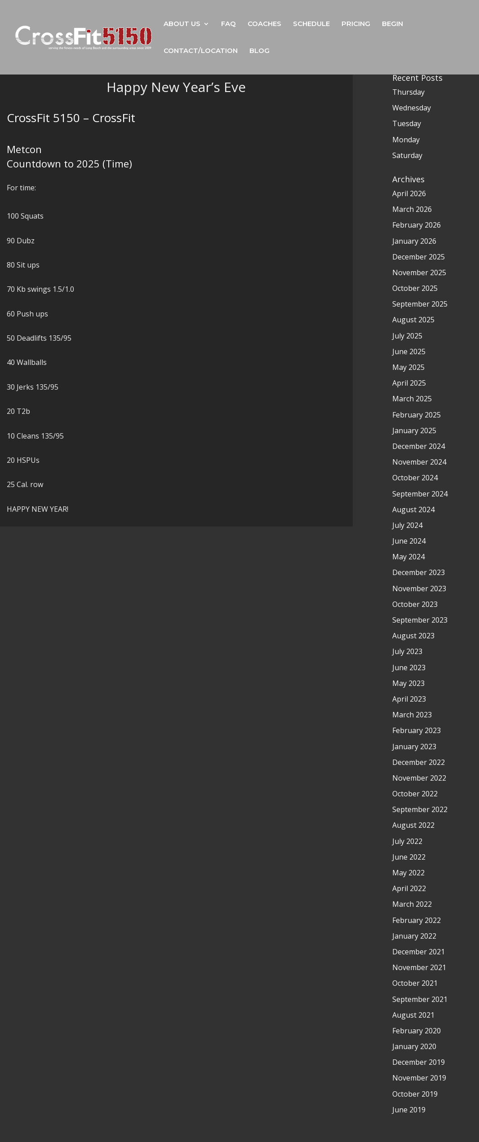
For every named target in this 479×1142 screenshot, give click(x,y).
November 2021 (419, 967)
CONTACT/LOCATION (201, 51)
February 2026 (416, 225)
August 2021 (413, 1015)
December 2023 (418, 572)
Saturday (407, 155)
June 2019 (409, 1110)
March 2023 (412, 715)
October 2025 (415, 288)
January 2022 (414, 936)
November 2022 (419, 778)
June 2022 (409, 857)
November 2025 (419, 272)
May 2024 (408, 557)
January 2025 (414, 430)
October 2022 (415, 794)
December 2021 (418, 952)
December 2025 (418, 257)
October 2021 (415, 983)
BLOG (259, 51)
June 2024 (409, 541)
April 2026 (409, 193)
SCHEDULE (311, 24)
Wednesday (411, 108)
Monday (406, 140)
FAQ (228, 24)
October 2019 (415, 1094)
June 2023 (409, 667)
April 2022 (409, 888)
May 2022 (408, 873)
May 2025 (408, 367)
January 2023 (414, 746)
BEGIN (392, 24)
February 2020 (416, 1031)
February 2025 (416, 415)
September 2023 (420, 620)
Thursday (408, 92)
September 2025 (420, 304)
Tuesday (406, 123)
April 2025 (409, 383)
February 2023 (416, 730)
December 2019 (418, 1062)
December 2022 (418, 762)
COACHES (264, 24)
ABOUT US (182, 24)
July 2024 (407, 525)
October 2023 (415, 604)
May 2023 (408, 683)
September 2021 (420, 999)
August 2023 (413, 636)
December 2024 (418, 446)
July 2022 (407, 841)
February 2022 (416, 920)
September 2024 (420, 494)
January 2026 (414, 241)
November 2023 (419, 588)
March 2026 (412, 209)
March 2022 (412, 904)
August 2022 (413, 825)
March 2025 (412, 399)
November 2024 (419, 462)
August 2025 (413, 320)
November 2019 (419, 1078)
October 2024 (415, 478)
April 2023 (409, 699)
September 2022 (420, 809)
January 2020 (414, 1046)
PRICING (356, 24)
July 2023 (407, 651)
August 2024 (413, 509)
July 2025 (407, 336)
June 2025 (409, 351)
